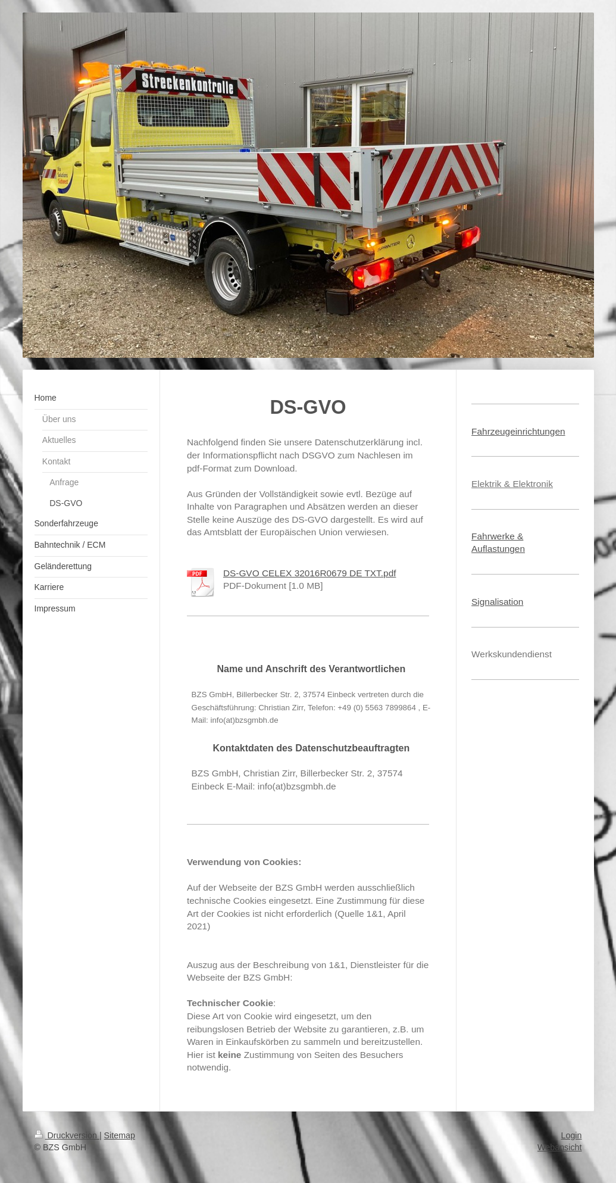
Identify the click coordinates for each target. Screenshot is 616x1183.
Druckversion (67, 1135)
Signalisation (497, 602)
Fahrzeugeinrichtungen (518, 431)
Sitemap (119, 1135)
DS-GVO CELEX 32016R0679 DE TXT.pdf (309, 573)
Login (571, 1135)
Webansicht (559, 1147)
